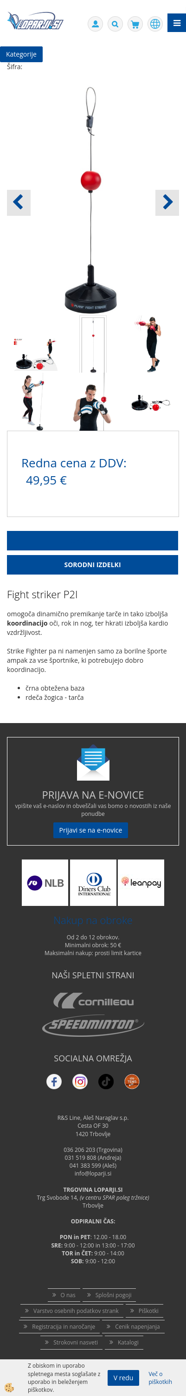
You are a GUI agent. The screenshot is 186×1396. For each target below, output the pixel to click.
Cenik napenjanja (137, 1327)
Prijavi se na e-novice (90, 830)
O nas (68, 1295)
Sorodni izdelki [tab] (92, 564)
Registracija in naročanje (63, 1327)
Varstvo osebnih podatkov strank (76, 1311)
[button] (167, 203)
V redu (124, 1377)
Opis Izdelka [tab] (93, 540)
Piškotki (149, 1311)
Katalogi (128, 1342)
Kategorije (21, 54)
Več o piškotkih (160, 1378)
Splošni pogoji (114, 1295)
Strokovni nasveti (75, 1342)
